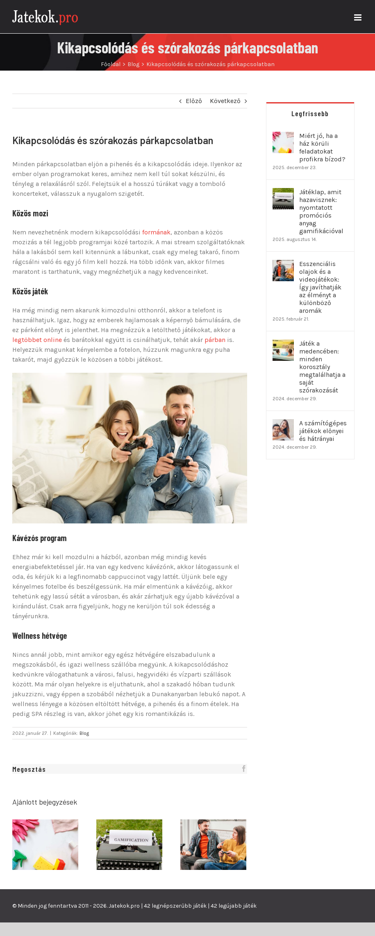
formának (156, 232)
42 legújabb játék (234, 905)
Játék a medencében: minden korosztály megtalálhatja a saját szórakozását (322, 367)
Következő (225, 101)
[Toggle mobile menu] (358, 17)
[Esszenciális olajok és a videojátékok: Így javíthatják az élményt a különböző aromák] (283, 264)
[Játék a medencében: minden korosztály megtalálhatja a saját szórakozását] (283, 344)
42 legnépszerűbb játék (175, 905)
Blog (84, 733)
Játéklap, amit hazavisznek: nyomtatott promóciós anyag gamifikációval (321, 211)
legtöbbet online (37, 340)
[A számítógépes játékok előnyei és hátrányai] (283, 424)
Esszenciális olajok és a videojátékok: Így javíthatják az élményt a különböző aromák (320, 287)
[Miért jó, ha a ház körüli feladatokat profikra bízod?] (283, 136)
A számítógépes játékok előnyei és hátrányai (323, 431)
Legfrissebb (310, 113)
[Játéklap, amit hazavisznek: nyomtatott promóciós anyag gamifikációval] (283, 193)
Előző (194, 101)
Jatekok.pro (124, 905)
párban (215, 340)
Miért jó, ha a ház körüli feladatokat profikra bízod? (322, 147)
